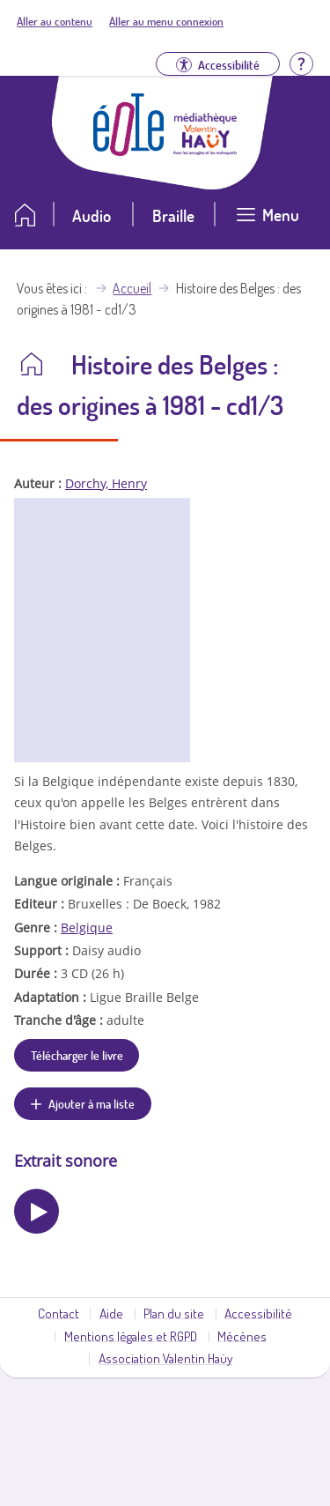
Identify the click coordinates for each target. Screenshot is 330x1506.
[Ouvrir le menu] (267, 221)
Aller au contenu (54, 21)
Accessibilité (258, 1313)
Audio (91, 215)
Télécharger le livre (77, 1055)
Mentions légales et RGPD (130, 1336)
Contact (58, 1313)
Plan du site (173, 1313)
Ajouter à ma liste (91, 1103)
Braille (173, 215)
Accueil (132, 288)
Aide (111, 1313)
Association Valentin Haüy (165, 1358)
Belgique (87, 927)
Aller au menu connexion (166, 21)
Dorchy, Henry (106, 483)
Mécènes (242, 1336)
